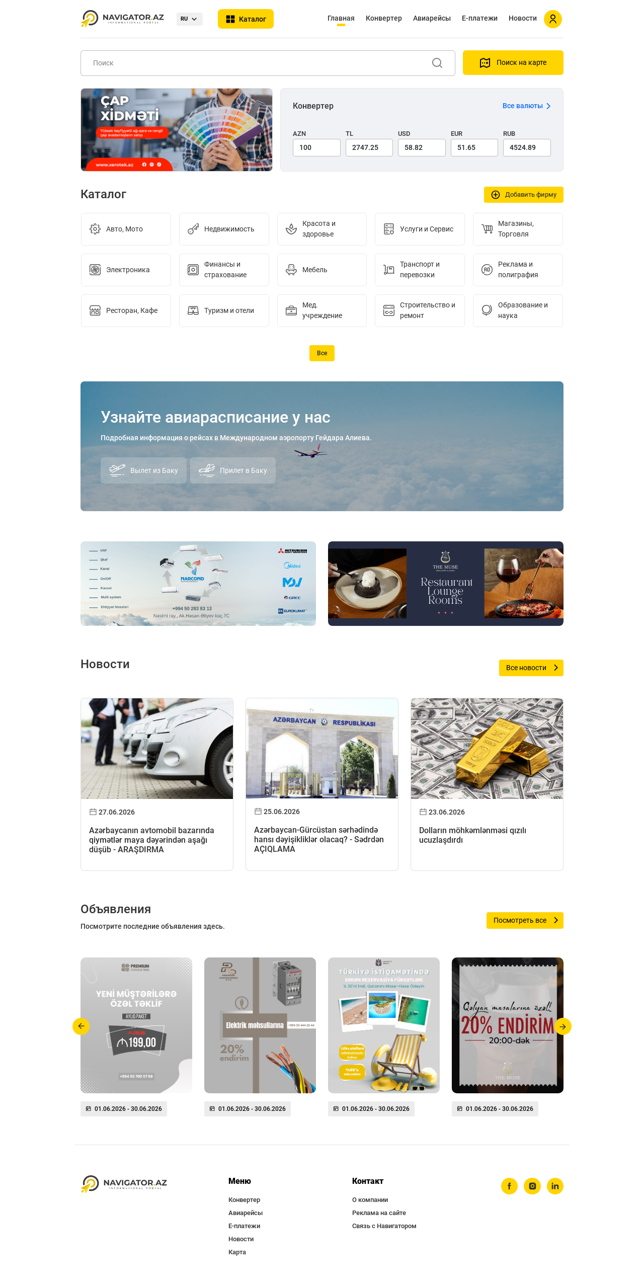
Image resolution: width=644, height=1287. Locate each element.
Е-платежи (480, 18)
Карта (237, 1252)
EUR (456, 133)
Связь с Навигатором (384, 1226)
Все (322, 353)
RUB (509, 133)
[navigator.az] (123, 1184)
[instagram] (531, 1186)
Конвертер (384, 18)
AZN (299, 133)
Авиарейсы (432, 18)
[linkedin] (555, 1186)
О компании (370, 1199)
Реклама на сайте (379, 1213)
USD (404, 133)
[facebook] (508, 1186)
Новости (523, 18)
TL (349, 133)
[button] (81, 1026)
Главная (341, 18)
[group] (136, 1040)
